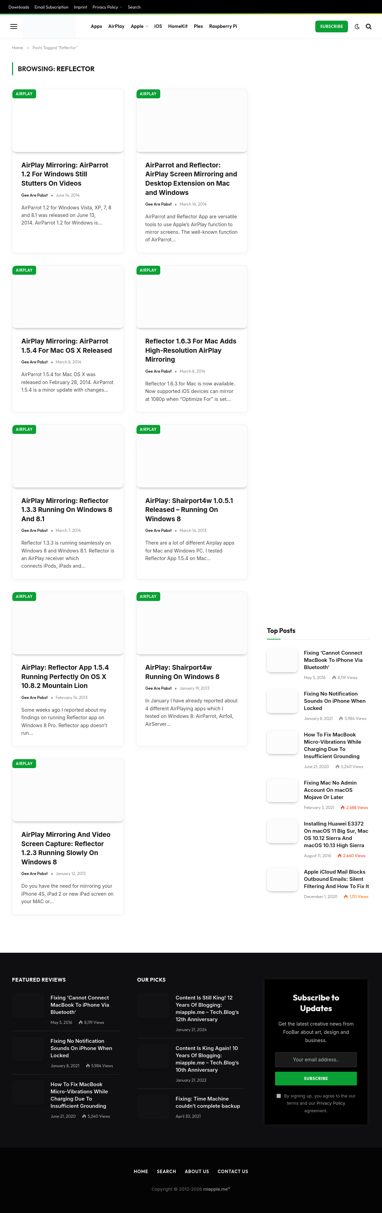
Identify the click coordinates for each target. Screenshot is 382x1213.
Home (141, 558)
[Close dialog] (131, 606)
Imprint (86, 1087)
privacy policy (161, 946)
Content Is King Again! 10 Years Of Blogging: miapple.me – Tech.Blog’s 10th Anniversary (207, 446)
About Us (197, 558)
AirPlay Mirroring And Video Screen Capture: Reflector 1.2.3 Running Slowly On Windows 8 (65, 235)
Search (166, 558)
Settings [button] (141, 960)
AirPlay (24, 150)
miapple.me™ (216, 576)
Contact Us (233, 558)
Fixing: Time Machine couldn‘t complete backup (208, 489)
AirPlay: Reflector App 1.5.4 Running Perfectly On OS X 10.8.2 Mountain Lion (65, 64)
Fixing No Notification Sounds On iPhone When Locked (334, 87)
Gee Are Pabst (34, 84)
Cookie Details (23, 1087)
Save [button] (11, 1048)
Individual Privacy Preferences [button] (43, 1074)
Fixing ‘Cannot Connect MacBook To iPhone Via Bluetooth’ (333, 46)
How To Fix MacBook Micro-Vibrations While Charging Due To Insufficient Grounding (332, 132)
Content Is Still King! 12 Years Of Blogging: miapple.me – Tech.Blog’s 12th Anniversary (207, 395)
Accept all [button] (18, 1061)
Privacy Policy (331, 490)
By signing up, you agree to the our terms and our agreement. (316, 490)
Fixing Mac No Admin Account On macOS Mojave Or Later (330, 176)
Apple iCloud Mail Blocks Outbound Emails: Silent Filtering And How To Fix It (336, 265)
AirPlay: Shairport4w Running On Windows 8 (182, 59)
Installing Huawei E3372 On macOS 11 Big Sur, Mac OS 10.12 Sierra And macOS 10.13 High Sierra (336, 221)
